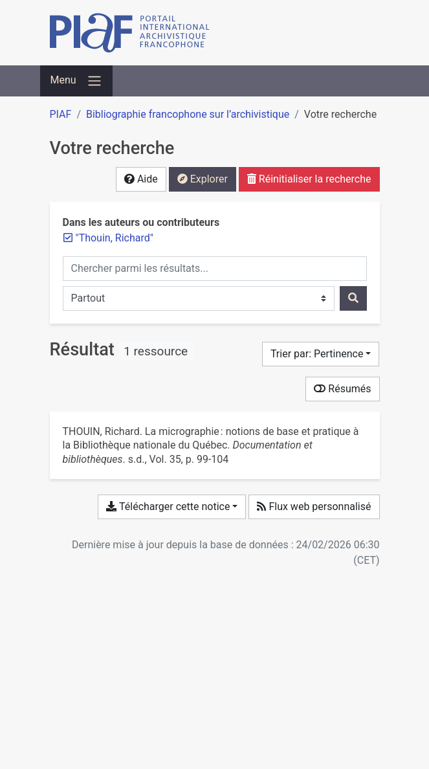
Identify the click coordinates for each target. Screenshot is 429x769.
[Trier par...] (321, 354)
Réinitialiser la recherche (309, 179)
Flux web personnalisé (314, 506)
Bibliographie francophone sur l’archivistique (187, 114)
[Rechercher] (353, 298)
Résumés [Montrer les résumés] (342, 389)
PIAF (61, 114)
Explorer (202, 179)
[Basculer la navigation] (76, 80)
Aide (141, 179)
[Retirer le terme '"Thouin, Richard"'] (114, 238)
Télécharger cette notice (168, 506)
